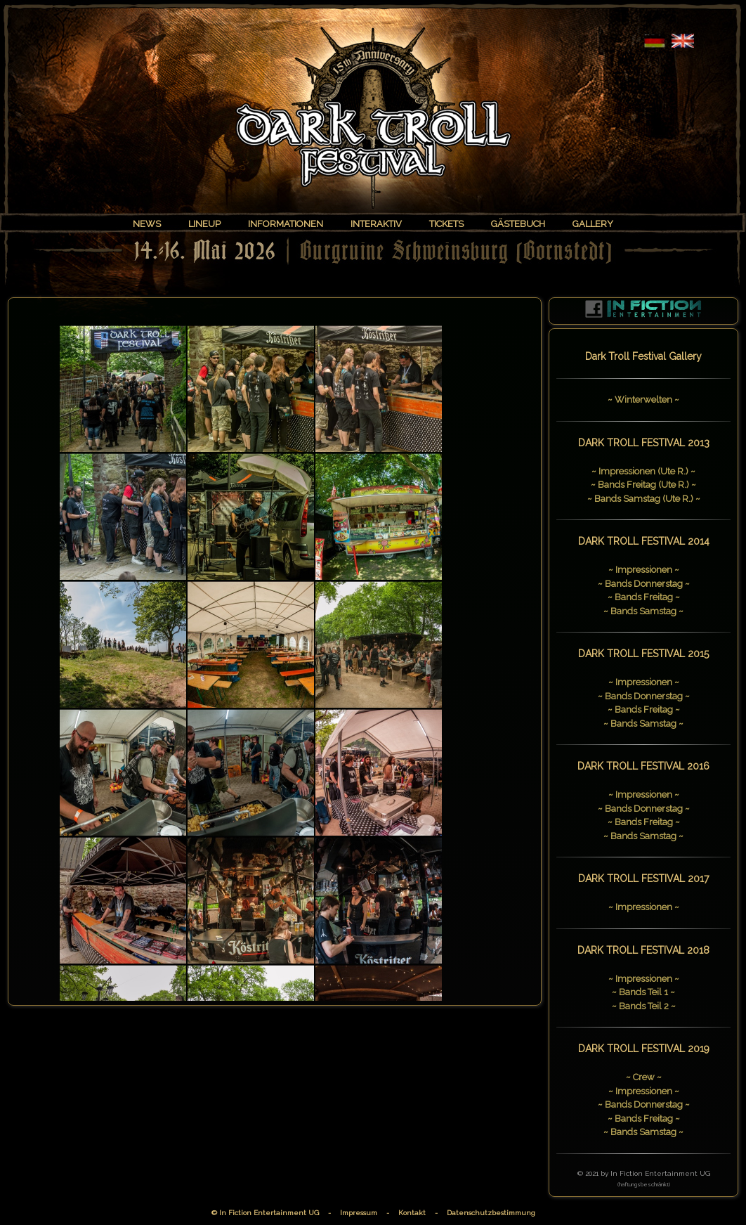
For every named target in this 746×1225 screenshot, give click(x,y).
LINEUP (204, 224)
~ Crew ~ (644, 1077)
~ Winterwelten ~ (643, 399)
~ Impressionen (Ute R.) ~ (643, 471)
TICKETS (446, 224)
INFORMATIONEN (285, 224)
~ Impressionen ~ (643, 569)
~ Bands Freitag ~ (644, 597)
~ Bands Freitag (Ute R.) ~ (643, 484)
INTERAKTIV (376, 224)
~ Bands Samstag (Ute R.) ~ (643, 498)
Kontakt (412, 1213)
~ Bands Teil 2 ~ (644, 1006)
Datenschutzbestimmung (491, 1213)
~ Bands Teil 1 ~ (643, 992)
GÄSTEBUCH (518, 224)
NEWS (147, 224)
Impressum (358, 1213)
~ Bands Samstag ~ (643, 611)
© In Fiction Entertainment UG (265, 1213)
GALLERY (592, 224)
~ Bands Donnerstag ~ (644, 583)
